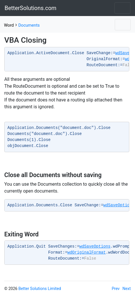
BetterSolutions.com (31, 8)
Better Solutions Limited (39, 288)
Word (9, 25)
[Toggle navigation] (122, 8)
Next (126, 288)
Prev (116, 288)
